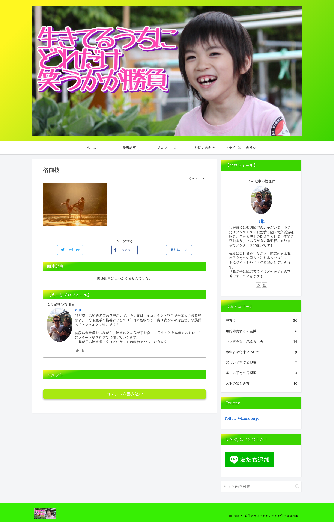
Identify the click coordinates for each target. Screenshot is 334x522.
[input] (261, 486)
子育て (261, 321)
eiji (78, 309)
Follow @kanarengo (242, 418)
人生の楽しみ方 (261, 383)
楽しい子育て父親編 (261, 362)
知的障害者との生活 (261, 331)
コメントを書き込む (124, 394)
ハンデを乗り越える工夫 (261, 342)
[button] (297, 486)
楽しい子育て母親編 (261, 373)
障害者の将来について (261, 352)
